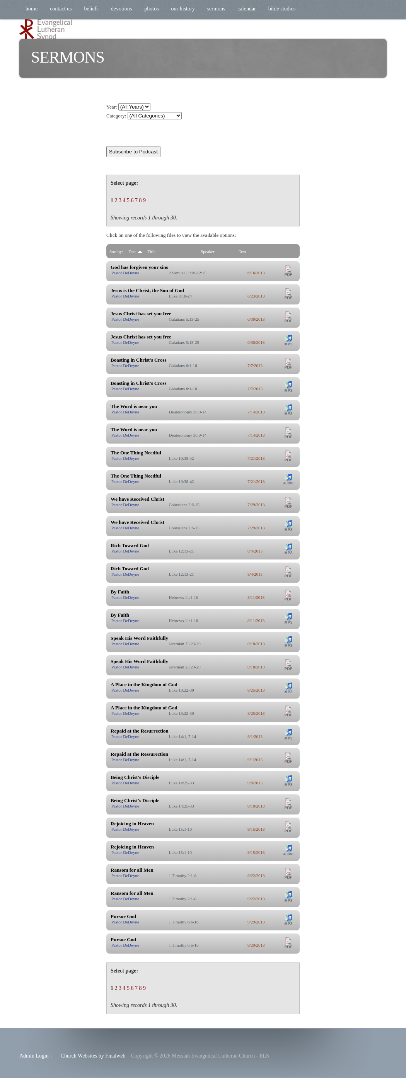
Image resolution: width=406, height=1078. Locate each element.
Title (151, 251)
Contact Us (61, 9)
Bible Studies (281, 9)
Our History (183, 9)
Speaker (207, 251)
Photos (151, 9)
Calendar (246, 9)
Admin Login (34, 1056)
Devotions (121, 9)
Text (242, 251)
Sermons (216, 9)
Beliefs (91, 9)
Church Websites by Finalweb (93, 1056)
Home (32, 9)
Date (135, 251)
